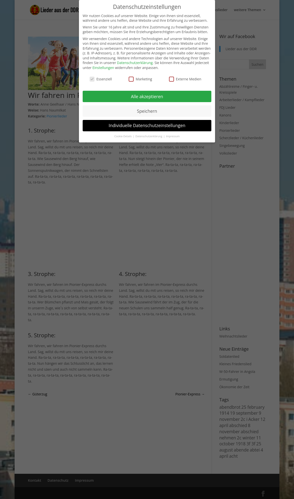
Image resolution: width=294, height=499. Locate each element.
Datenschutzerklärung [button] (149, 136)
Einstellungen (103, 67)
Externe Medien (185, 79)
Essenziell (101, 79)
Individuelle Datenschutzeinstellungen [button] (147, 125)
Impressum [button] (173, 136)
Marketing (140, 79)
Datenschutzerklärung (135, 62)
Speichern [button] (147, 111)
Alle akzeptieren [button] (147, 96)
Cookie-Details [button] (123, 136)
